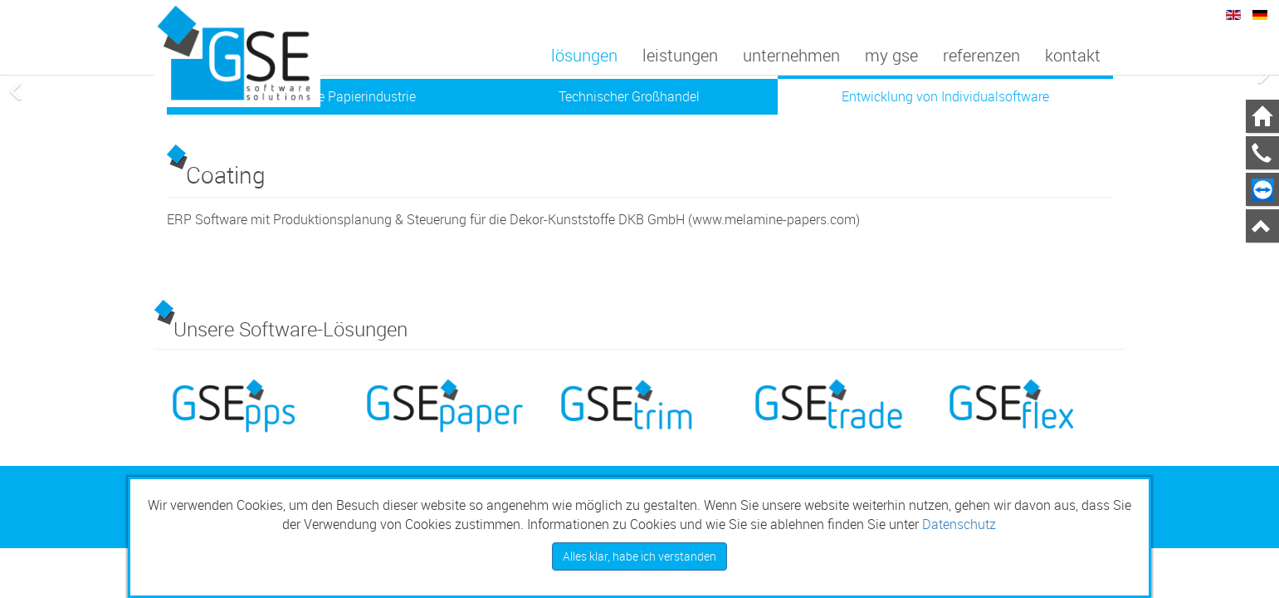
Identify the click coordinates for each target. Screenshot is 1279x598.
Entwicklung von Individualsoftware (945, 96)
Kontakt (1073, 55)
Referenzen (981, 55)
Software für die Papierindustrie (324, 96)
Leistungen (680, 55)
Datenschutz (959, 524)
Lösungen (584, 55)
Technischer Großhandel (629, 96)
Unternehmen (791, 55)
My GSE (891, 55)
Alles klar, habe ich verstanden (639, 556)
